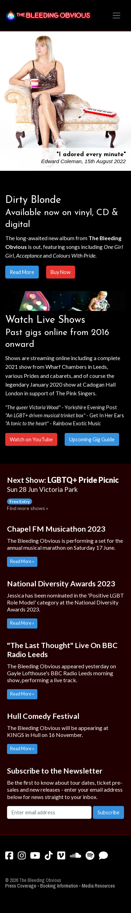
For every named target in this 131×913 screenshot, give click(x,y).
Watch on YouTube (31, 439)
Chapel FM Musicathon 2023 (56, 528)
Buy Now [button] (61, 272)
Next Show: (63, 484)
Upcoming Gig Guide (92, 439)
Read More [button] (22, 272)
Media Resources (98, 886)
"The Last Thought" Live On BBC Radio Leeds (62, 650)
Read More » (22, 561)
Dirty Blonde (33, 200)
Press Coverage (20, 886)
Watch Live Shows (45, 320)
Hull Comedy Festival (43, 716)
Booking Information (59, 886)
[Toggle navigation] (116, 15)
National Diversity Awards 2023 (61, 583)
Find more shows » (27, 508)
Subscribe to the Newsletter (54, 770)
